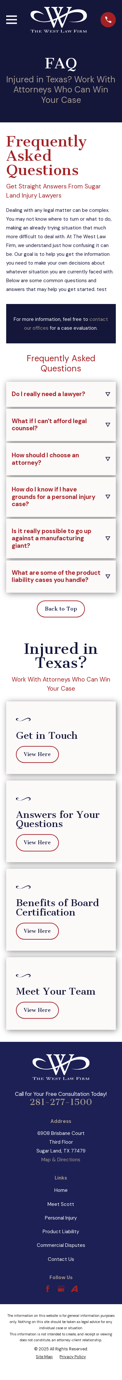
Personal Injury (61, 1218)
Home (61, 1190)
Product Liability (61, 1231)
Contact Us (61, 1259)
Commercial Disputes (61, 1245)
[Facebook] (47, 1288)
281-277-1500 (61, 1102)
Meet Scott (60, 1204)
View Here (37, 754)
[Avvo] (74, 1288)
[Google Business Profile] (61, 1288)
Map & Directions (60, 1159)
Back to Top (61, 609)
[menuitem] (44, 1357)
